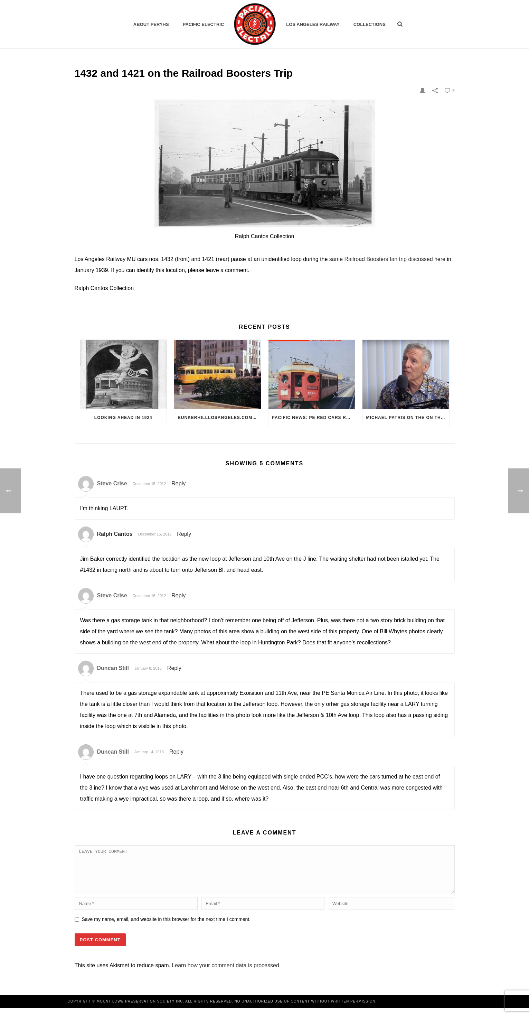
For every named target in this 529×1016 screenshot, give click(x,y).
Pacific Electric (203, 24)
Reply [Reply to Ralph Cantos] (184, 534)
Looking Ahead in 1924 (123, 417)
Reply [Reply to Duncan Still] (174, 668)
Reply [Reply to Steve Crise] (178, 483)
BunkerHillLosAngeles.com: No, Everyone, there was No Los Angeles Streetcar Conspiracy (219, 417)
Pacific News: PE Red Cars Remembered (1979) (313, 417)
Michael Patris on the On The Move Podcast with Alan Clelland (407, 417)
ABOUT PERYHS (151, 24)
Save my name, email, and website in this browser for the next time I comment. (166, 927)
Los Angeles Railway (312, 24)
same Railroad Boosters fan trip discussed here (387, 259)
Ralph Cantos (115, 534)
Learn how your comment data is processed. (226, 974)
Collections (369, 24)
